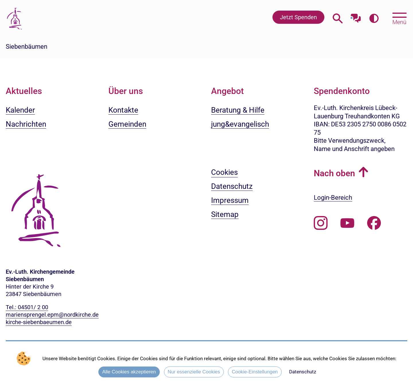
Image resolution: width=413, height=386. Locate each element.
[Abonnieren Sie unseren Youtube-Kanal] (347, 223)
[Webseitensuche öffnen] (338, 18)
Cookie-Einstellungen (255, 372)
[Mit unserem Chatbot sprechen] (356, 16)
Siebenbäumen (26, 46)
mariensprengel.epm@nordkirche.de (52, 314)
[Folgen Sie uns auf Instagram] (321, 223)
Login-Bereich (333, 197)
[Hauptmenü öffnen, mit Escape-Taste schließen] (399, 18)
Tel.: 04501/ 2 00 (27, 307)
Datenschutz (302, 372)
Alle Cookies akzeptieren (129, 372)
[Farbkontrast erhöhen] (374, 18)
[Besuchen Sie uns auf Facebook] (374, 223)
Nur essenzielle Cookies (194, 372)
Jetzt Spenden (298, 17)
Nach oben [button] (334, 173)
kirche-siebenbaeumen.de (39, 322)
